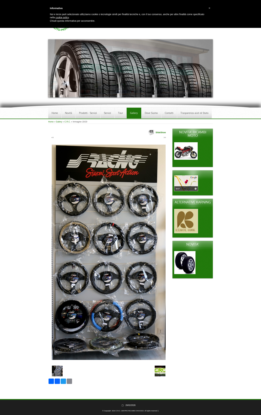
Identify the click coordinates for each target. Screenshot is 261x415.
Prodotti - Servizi (88, 113)
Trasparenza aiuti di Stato (194, 113)
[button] (209, 8)
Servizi (107, 113)
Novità (68, 113)
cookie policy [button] (62, 17)
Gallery (134, 113)
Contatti (169, 113)
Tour (120, 113)
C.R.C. (67, 122)
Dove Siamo (151, 113)
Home (55, 113)
